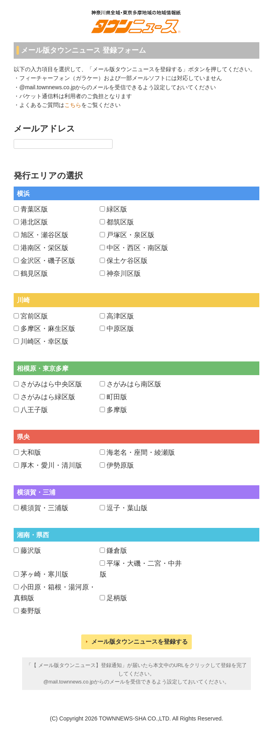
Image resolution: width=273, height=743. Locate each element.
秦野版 (31, 611)
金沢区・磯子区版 (48, 261)
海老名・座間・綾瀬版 (141, 452)
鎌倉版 (117, 550)
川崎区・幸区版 (44, 341)
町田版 (117, 397)
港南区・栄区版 (44, 248)
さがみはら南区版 (134, 384)
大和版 (31, 452)
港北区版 (34, 222)
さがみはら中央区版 (51, 384)
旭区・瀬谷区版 (44, 235)
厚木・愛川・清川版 (51, 465)
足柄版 (117, 598)
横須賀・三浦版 (44, 508)
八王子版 (34, 410)
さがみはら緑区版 (48, 397)
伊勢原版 (120, 465)
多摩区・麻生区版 (48, 329)
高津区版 (120, 316)
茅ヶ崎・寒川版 (44, 574)
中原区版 (120, 329)
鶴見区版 (34, 273)
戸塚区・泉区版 (130, 235)
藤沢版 (31, 550)
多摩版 (117, 410)
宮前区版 (34, 316)
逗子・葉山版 (127, 508)
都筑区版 (120, 222)
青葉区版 (34, 209)
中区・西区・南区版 (137, 248)
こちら (72, 105)
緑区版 (117, 209)
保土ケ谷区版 (127, 261)
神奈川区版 (124, 273)
